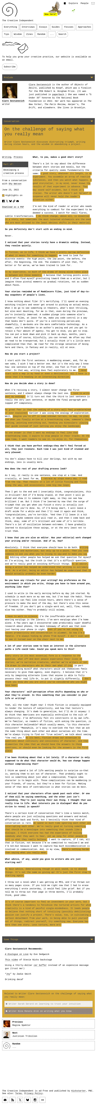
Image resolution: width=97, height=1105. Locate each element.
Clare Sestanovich (13, 101)
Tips (6, 34)
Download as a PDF (13, 207)
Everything (10, 27)
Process (18, 157)
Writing (6, 157)
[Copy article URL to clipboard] (14, 201)
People (84, 3)
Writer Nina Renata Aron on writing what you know (39, 1011)
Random (41, 34)
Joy (8, 974)
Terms (18, 1093)
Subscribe (10, 67)
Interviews (28, 27)
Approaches (84, 27)
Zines (29, 34)
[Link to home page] (9, 9)
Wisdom (18, 34)
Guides (56, 27)
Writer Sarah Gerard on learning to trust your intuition (43, 1004)
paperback (58, 94)
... (52, 34)
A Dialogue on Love (17, 954)
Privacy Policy (33, 1093)
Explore (73, 3)
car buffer (40, 965)
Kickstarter (78, 1091)
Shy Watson (15, 184)
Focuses (68, 27)
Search (62, 34)
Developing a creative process (13, 172)
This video (11, 960)
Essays (43, 27)
